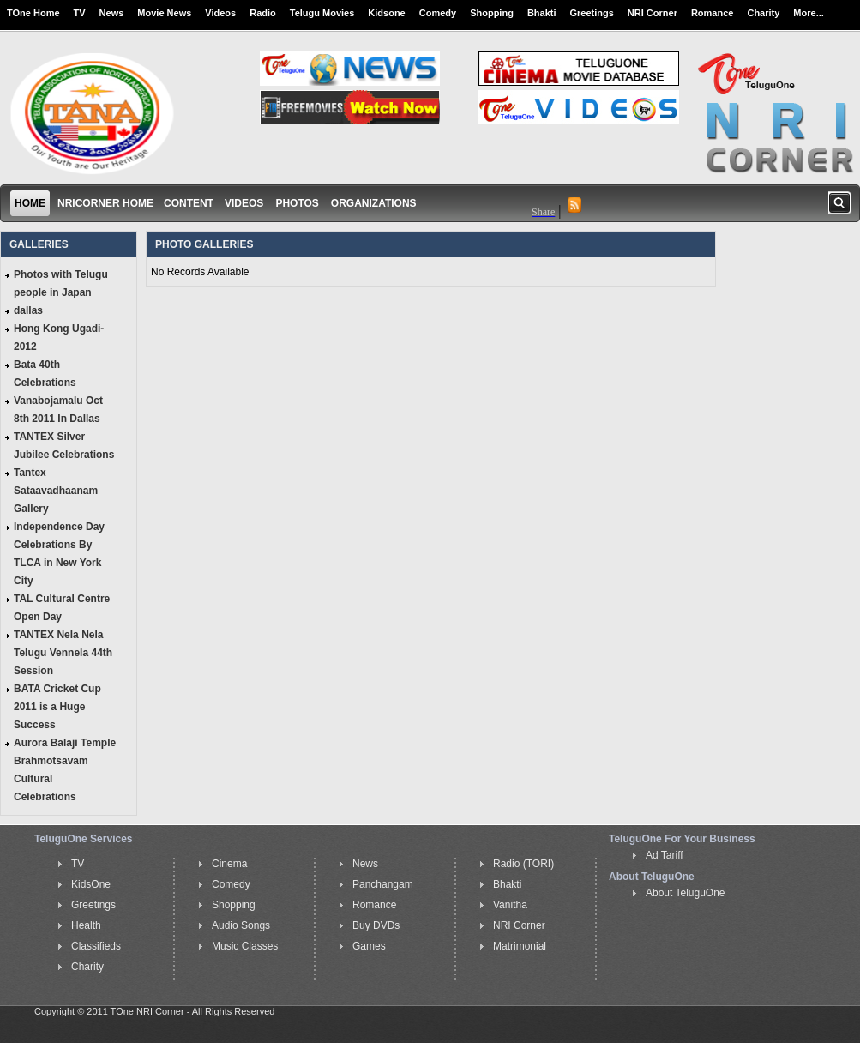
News (111, 13)
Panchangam (382, 884)
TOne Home (33, 13)
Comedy (437, 13)
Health (86, 925)
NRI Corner (652, 13)
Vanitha (510, 905)
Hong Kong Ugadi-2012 (59, 338)
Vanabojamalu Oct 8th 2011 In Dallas (58, 410)
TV (80, 13)
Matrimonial (519, 946)
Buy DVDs (376, 925)
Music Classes (245, 946)
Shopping (492, 13)
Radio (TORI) (523, 864)
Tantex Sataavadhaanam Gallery (56, 491)
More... (808, 13)
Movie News (164, 13)
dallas (28, 310)
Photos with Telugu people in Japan (61, 283)
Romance (712, 13)
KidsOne (91, 884)
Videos (220, 13)
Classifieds (96, 946)
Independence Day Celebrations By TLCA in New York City (59, 554)
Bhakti (541, 13)
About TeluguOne (685, 893)
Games (369, 946)
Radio (263, 13)
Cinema (229, 864)
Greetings (592, 13)
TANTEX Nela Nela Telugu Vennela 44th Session (63, 653)
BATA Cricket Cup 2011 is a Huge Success (57, 707)
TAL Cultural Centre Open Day (62, 608)
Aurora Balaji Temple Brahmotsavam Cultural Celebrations (65, 770)
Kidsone (386, 13)
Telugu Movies (322, 13)
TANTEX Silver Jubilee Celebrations (64, 446)
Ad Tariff (664, 855)
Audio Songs (241, 925)
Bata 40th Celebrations (45, 374)
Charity (763, 13)
